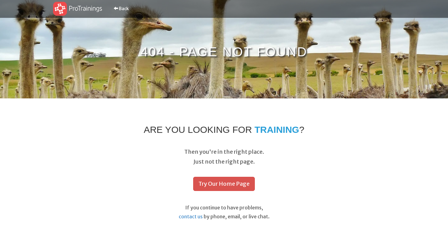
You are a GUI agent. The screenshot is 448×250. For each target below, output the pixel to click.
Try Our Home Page (224, 183)
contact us (191, 216)
